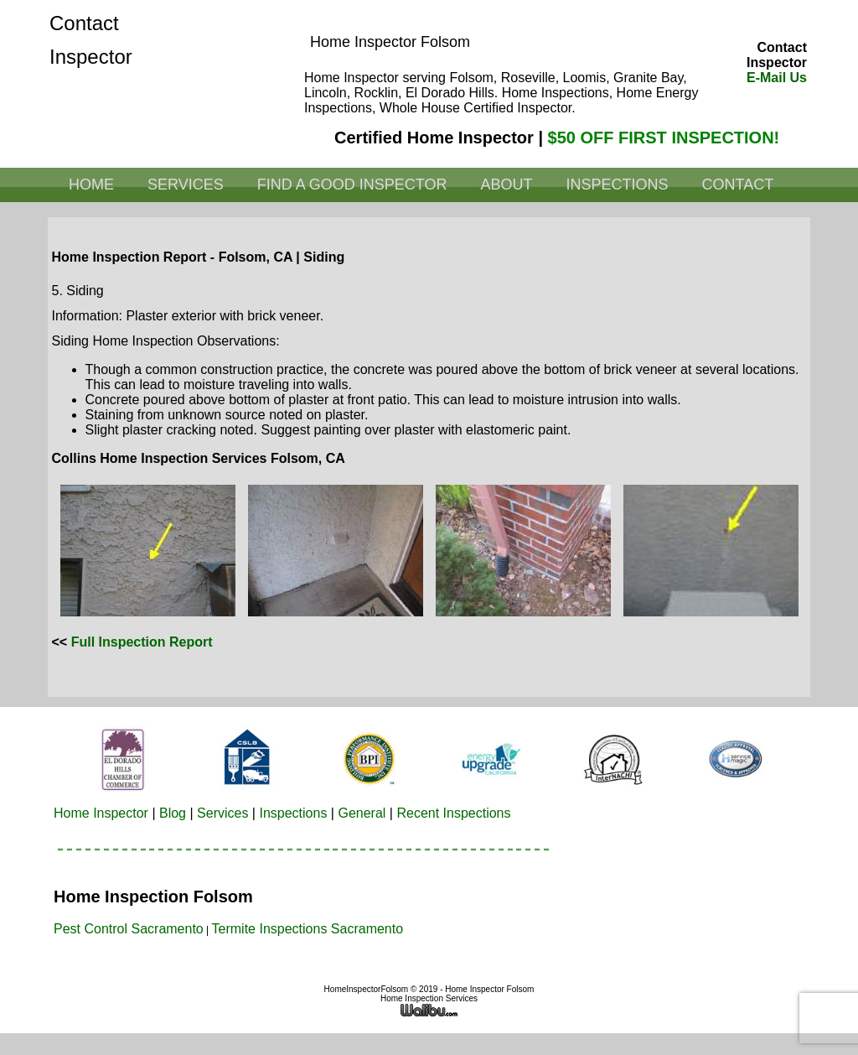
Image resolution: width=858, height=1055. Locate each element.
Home (91, 184)
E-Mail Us (777, 77)
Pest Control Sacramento (129, 929)
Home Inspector (101, 813)
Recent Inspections (453, 813)
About (506, 184)
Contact (737, 184)
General (361, 813)
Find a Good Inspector (352, 184)
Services (185, 184)
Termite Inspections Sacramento (308, 929)
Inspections (617, 184)
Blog (172, 813)
